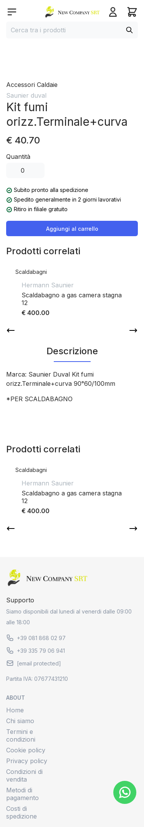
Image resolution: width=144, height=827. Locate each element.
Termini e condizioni (20, 735)
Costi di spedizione (21, 812)
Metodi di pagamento (22, 794)
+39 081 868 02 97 (36, 638)
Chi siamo (20, 721)
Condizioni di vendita (24, 775)
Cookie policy (25, 750)
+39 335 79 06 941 (35, 650)
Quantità (18, 156)
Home (15, 710)
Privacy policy (26, 761)
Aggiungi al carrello (72, 228)
